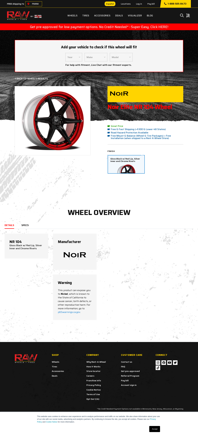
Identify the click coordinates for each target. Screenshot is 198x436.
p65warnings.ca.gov (69, 312)
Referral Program (130, 375)
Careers (90, 375)
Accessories (102, 15)
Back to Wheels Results (31, 78)
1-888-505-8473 (175, 4)
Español (110, 3)
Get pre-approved (130, 371)
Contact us (126, 362)
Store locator (93, 371)
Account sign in (129, 385)
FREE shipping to (15, 3)
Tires (85, 15)
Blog (150, 15)
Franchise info (93, 380)
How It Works (93, 366)
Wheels (72, 15)
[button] (23, 120)
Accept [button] (154, 429)
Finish (111, 151)
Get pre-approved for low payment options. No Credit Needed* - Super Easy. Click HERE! (99, 27)
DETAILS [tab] (9, 225)
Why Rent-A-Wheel (96, 362)
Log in (139, 3)
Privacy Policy (93, 385)
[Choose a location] (28, 4)
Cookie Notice (51, 422)
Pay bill (151, 3)
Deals (119, 15)
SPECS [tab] (25, 225)
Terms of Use (93, 394)
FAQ (123, 366)
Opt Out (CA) (92, 399)
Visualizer (135, 15)
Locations (126, 3)
